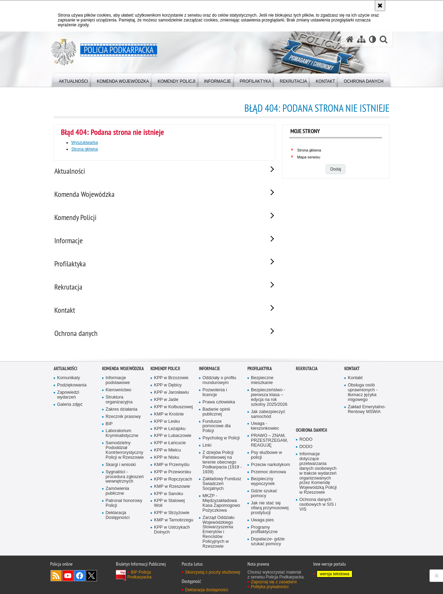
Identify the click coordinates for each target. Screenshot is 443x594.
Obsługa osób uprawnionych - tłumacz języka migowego (363, 397)
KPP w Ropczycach (173, 484)
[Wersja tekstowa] (372, 39)
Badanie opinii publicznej (216, 416)
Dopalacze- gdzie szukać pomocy (268, 546)
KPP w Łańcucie (170, 448)
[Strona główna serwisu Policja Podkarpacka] (350, 39)
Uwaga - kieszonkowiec (265, 431)
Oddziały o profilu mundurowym (219, 385)
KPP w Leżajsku (170, 433)
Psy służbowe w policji (266, 460)
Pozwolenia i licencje (214, 397)
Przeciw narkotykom (270, 469)
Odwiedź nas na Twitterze (91, 580)
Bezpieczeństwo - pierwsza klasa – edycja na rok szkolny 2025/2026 (269, 402)
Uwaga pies (262, 525)
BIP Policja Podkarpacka (139, 579)
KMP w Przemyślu (171, 469)
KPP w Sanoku (168, 498)
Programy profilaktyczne (264, 534)
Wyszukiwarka (84, 142)
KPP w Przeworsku (172, 477)
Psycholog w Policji (220, 443)
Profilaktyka (259, 373)
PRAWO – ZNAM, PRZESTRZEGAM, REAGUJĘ (269, 445)
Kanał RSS (56, 580)
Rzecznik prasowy (123, 421)
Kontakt (352, 373)
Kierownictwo (118, 395)
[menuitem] (73, 79)
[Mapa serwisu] (361, 39)
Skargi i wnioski (121, 469)
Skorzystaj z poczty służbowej (212, 577)
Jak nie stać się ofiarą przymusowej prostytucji (270, 513)
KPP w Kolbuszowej (173, 412)
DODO (306, 451)
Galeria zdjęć (70, 409)
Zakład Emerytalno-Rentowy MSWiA (367, 414)
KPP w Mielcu (167, 455)
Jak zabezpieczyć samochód (268, 419)
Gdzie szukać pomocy (264, 498)
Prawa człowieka (218, 407)
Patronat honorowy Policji (124, 508)
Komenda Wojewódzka (123, 373)
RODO (306, 444)
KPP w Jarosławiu (171, 397)
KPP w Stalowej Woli (169, 508)
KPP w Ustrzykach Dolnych (172, 534)
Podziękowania (72, 390)
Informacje (209, 373)
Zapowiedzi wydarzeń (68, 399)
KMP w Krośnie (169, 419)
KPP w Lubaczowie (172, 441)
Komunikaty (68, 383)
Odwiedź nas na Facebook (79, 580)
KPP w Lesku (167, 426)
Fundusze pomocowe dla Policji (216, 431)
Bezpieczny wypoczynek (263, 486)
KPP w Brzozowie (171, 383)
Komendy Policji (165, 373)
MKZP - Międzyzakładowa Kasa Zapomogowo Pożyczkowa (221, 508)
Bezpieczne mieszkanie (262, 385)
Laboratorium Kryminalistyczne (122, 438)
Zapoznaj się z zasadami (274, 586)
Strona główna (84, 149)
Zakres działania (121, 414)
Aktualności (65, 373)
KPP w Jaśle (166, 404)
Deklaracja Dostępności (117, 520)
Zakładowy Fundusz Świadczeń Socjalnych (221, 489)
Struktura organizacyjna (119, 404)
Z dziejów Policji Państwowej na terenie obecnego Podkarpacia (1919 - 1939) (222, 467)
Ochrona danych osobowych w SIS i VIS (317, 509)
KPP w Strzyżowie (171, 517)
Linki (206, 450)
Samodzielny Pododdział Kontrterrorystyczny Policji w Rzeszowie (125, 455)
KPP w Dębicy (168, 390)
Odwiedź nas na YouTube (67, 580)
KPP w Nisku (166, 462)
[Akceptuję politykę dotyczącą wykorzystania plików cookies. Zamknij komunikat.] (380, 5)
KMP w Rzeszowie (172, 491)
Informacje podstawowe (118, 385)
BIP (109, 429)
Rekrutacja (307, 373)
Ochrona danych (311, 435)
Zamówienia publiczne (117, 496)
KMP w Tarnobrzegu (173, 525)
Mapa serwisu (308, 157)
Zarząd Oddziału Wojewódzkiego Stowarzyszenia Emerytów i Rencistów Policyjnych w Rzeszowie (218, 537)
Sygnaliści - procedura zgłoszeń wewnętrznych (125, 482)
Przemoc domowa (268, 477)
